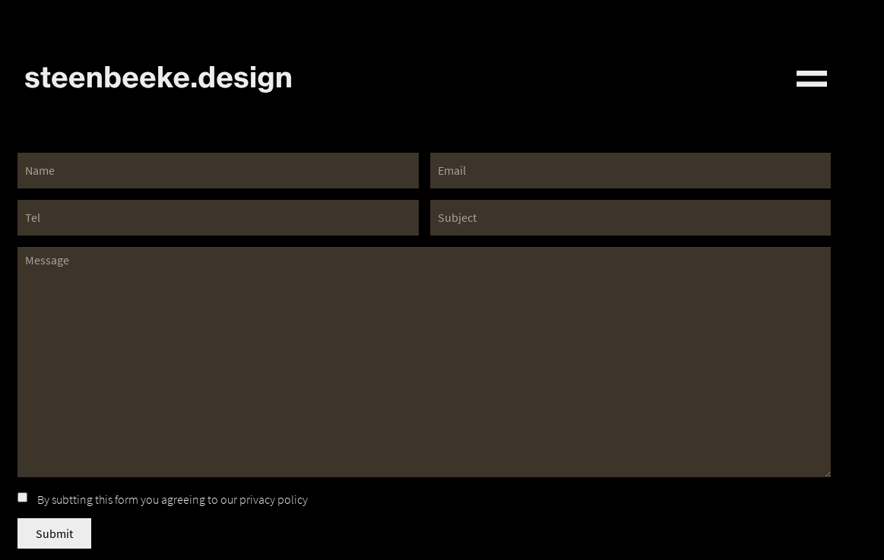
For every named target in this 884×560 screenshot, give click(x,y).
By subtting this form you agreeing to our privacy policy (172, 499)
